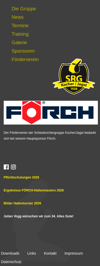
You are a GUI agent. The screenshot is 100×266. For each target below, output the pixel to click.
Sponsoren (23, 51)
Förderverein (25, 59)
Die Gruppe (24, 8)
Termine (20, 25)
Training (20, 34)
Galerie (19, 42)
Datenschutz (11, 262)
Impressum (73, 253)
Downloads (10, 253)
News (18, 17)
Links (31, 253)
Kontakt (50, 253)
